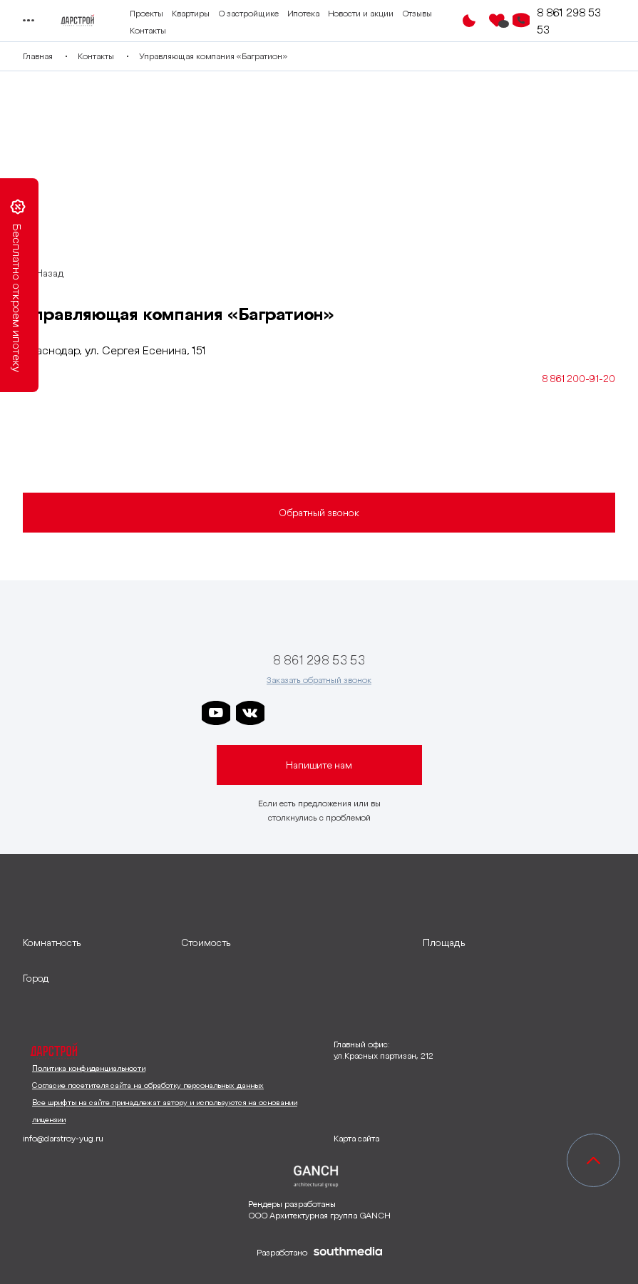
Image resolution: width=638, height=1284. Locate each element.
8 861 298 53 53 (569, 20)
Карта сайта (356, 1138)
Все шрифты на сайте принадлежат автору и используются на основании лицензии (164, 1110)
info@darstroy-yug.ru (63, 1138)
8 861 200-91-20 (578, 378)
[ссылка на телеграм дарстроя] (284, 713)
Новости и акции (360, 13)
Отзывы (417, 13)
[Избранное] (496, 20)
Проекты (146, 13)
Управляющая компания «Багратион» (213, 56)
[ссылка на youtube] (216, 713)
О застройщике (248, 13)
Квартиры (191, 13)
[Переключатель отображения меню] (28, 20)
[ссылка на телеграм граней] (387, 713)
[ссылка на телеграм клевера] (353, 713)
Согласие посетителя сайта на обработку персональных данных (148, 1085)
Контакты (148, 30)
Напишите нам (319, 765)
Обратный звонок (319, 512)
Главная (38, 56)
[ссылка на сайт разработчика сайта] (348, 1252)
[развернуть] (95, 942)
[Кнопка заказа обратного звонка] (521, 20)
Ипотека (303, 13)
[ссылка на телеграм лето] (421, 713)
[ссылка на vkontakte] (250, 713)
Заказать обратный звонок (319, 679)
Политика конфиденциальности (88, 1068)
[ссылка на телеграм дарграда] (318, 713)
